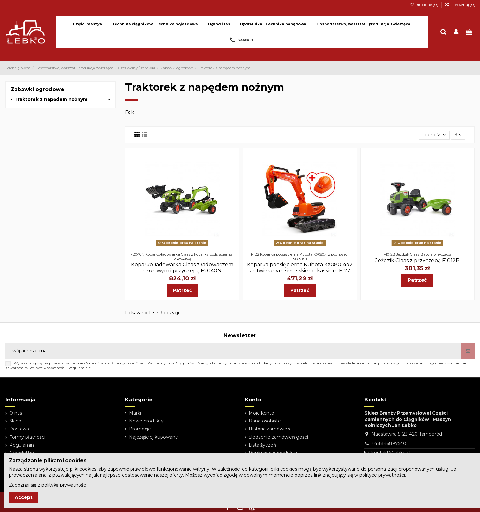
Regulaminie (79, 368)
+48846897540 (388, 443)
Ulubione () (424, 4)
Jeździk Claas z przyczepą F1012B (417, 260)
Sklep (15, 421)
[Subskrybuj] (468, 351)
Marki (135, 413)
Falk (129, 112)
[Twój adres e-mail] (233, 351)
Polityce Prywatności (47, 368)
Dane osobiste (265, 421)
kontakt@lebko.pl (390, 453)
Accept (24, 497)
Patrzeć (182, 290)
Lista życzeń (262, 445)
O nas (15, 413)
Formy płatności (27, 437)
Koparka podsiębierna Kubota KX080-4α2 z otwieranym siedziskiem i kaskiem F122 (299, 268)
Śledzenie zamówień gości (278, 437)
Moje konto (261, 413)
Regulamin (21, 445)
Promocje (140, 429)
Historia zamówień (269, 429)
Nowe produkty (146, 421)
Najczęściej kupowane (153, 437)
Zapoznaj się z (48, 485)
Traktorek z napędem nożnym (50, 99)
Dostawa (19, 429)
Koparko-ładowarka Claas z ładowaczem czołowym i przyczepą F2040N (182, 268)
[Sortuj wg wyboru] (434, 135)
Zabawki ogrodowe (37, 89)
